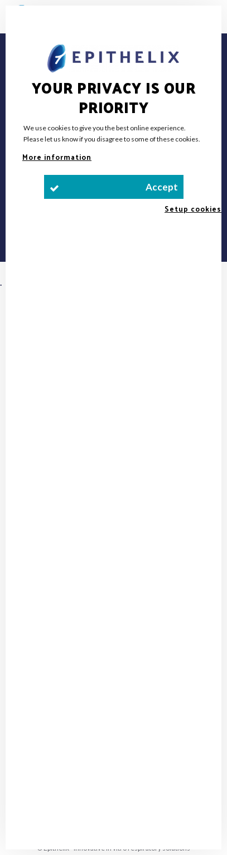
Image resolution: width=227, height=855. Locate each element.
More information (56, 156)
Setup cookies (193, 208)
